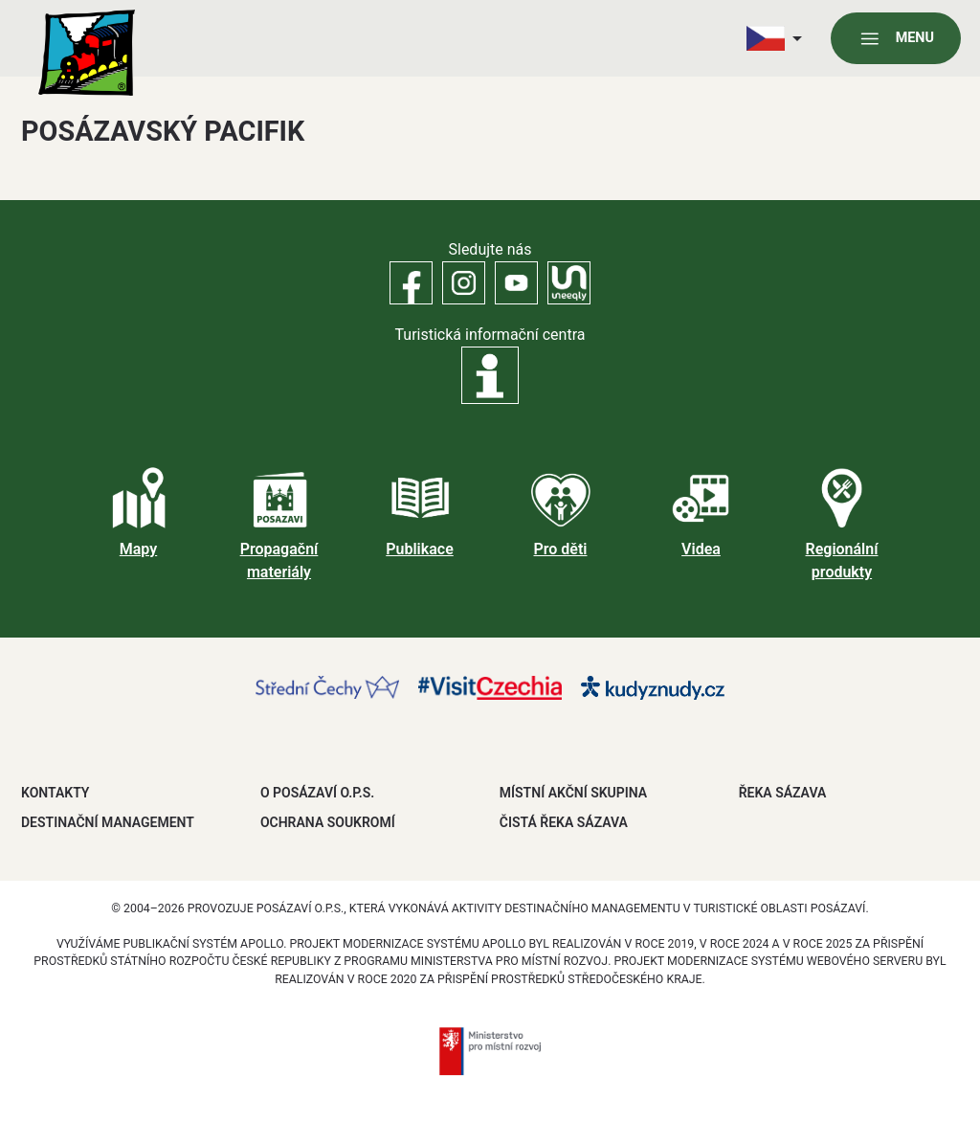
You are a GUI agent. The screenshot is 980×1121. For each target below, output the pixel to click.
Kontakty (55, 792)
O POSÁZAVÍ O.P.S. (317, 792)
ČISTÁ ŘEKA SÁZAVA (564, 822)
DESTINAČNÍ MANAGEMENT (107, 822)
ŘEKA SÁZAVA (783, 792)
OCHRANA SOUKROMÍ (327, 822)
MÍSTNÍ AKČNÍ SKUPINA (573, 792)
